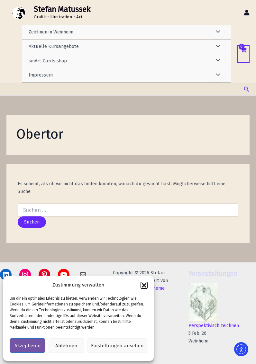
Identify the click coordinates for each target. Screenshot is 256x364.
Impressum (41, 75)
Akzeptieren (27, 346)
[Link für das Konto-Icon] (247, 13)
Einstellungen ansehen (117, 346)
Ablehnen (66, 346)
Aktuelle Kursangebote (54, 47)
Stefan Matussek (64, 9)
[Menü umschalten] (216, 33)
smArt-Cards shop (48, 61)
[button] (144, 285)
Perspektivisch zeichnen (213, 325)
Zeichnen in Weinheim (51, 32)
